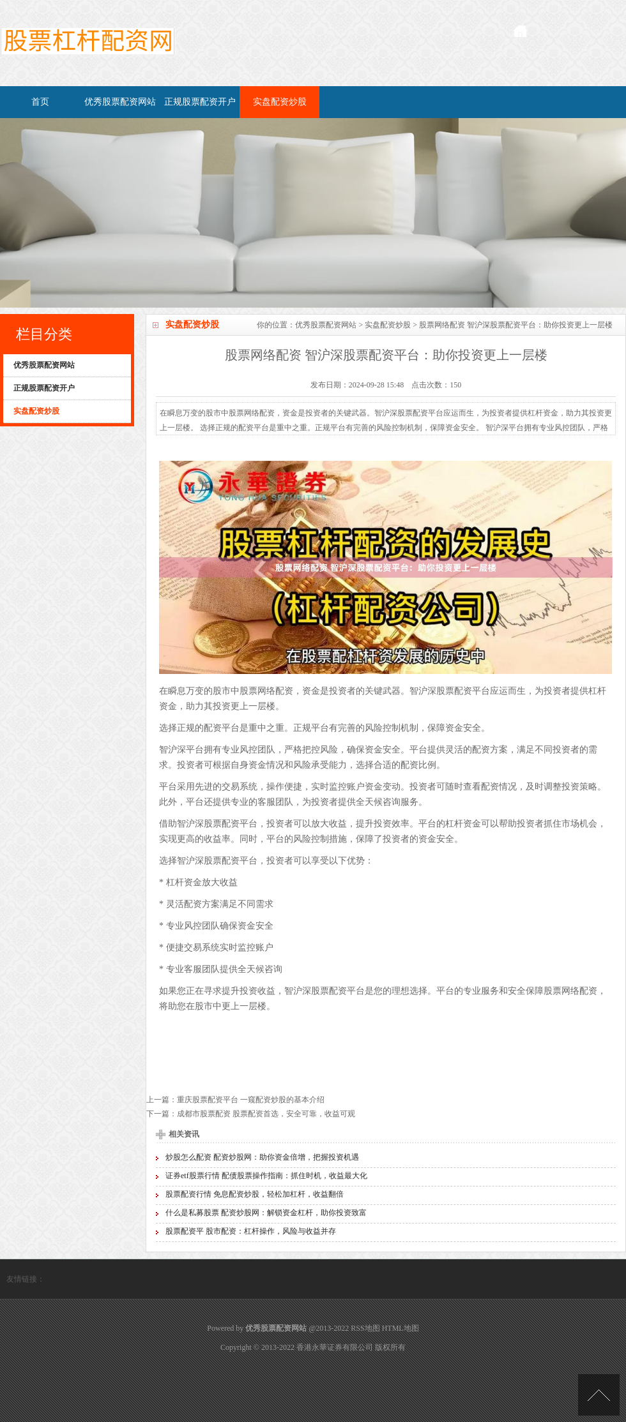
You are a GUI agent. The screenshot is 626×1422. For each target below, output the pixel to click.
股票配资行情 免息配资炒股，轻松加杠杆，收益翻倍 (254, 1194)
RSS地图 (365, 1328)
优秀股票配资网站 (120, 102)
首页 (40, 102)
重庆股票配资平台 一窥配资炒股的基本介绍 (250, 1099)
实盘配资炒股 (280, 102)
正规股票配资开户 (200, 102)
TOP (599, 1395)
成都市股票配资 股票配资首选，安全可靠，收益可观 (266, 1113)
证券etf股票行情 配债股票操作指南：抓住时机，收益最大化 (266, 1175)
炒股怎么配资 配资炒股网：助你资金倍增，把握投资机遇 (262, 1157)
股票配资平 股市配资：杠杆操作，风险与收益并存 (250, 1231)
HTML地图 (400, 1328)
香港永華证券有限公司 (334, 1347)
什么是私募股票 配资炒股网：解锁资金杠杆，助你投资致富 (266, 1212)
